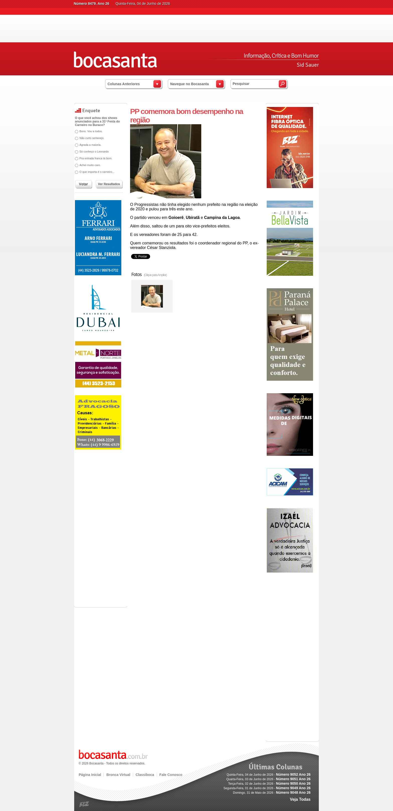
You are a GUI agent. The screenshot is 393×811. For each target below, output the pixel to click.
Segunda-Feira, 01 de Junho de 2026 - (267, 788)
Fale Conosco (170, 775)
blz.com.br (84, 804)
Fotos (149, 274)
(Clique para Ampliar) (155, 275)
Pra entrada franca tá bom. (95, 158)
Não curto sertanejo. (91, 138)
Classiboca (145, 775)
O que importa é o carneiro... (97, 171)
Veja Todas (300, 799)
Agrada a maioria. (90, 144)
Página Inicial (90, 775)
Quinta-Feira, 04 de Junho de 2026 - (269, 774)
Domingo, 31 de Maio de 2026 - (272, 792)
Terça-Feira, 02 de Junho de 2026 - (269, 783)
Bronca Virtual (118, 775)
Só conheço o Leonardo (94, 151)
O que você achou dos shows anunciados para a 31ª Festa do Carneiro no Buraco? (97, 121)
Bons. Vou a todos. (91, 131)
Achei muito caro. (90, 165)
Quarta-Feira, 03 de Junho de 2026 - (268, 779)
